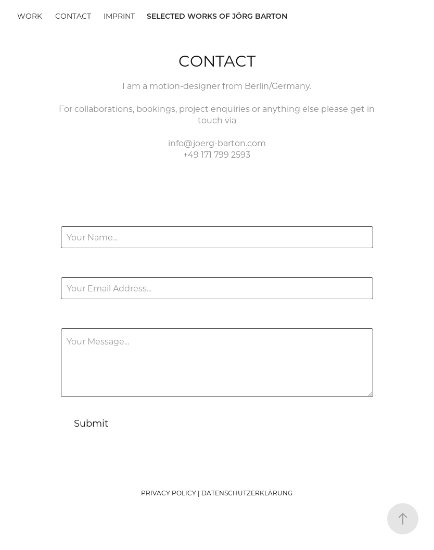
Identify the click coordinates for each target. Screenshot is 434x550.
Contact (73, 16)
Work (29, 16)
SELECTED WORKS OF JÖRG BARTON (217, 16)
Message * (82, 319)
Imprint (119, 16)
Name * (76, 217)
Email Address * (93, 268)
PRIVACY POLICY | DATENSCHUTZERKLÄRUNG (216, 493)
